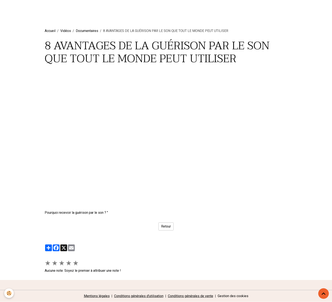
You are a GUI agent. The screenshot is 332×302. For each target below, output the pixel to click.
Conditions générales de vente (190, 296)
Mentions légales (97, 296)
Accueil (50, 31)
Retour (166, 226)
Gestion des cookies (233, 296)
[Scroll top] (323, 293)
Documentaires (87, 31)
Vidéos (65, 31)
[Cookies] (9, 293)
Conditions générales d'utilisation (138, 296)
